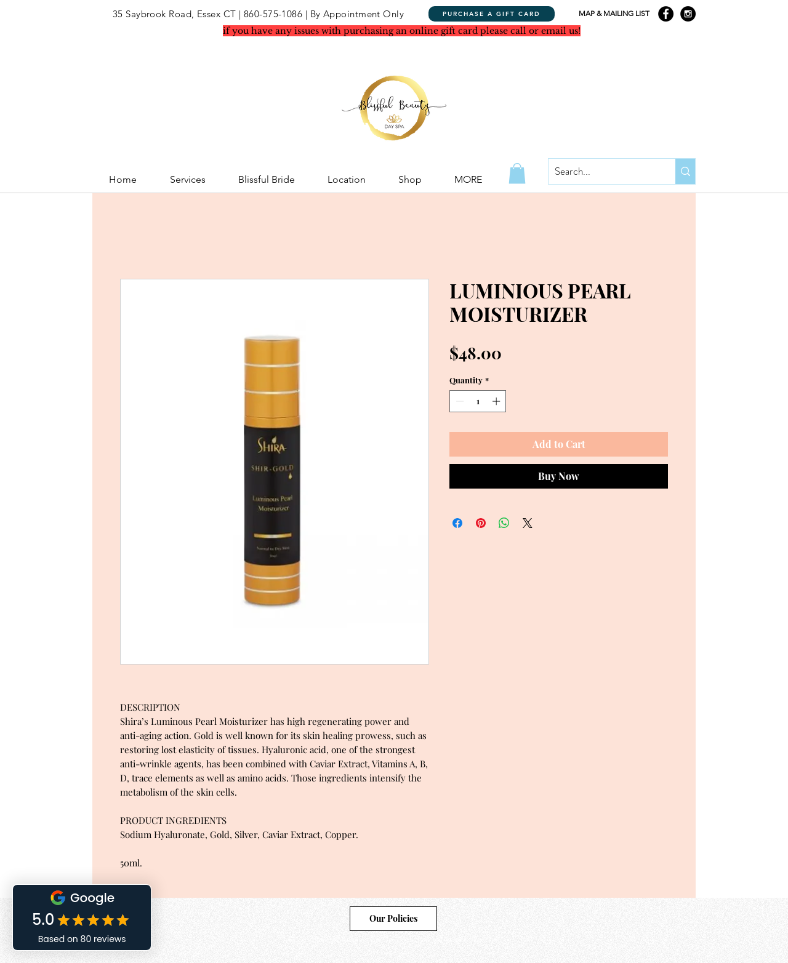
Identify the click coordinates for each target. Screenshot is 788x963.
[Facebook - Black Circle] (665, 14)
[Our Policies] (393, 918)
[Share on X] (527, 523)
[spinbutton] (478, 401)
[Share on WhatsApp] (504, 523)
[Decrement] (458, 401)
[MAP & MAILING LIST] (613, 14)
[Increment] (497, 401)
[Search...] (602, 171)
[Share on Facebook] (457, 523)
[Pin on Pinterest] (480, 523)
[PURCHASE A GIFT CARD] (491, 14)
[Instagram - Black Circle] (688, 14)
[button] (517, 173)
